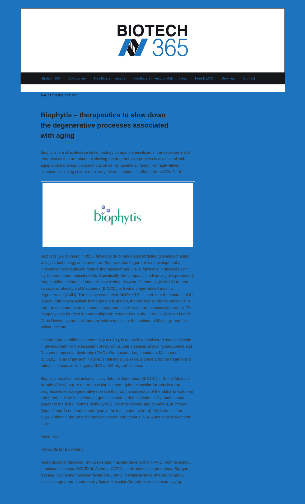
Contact (249, 78)
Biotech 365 (51, 78)
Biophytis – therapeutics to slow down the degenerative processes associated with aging (104, 125)
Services (228, 78)
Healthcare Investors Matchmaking (160, 78)
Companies (77, 78)
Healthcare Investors (109, 78)
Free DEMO (204, 78)
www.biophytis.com (77, 436)
